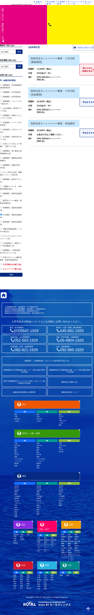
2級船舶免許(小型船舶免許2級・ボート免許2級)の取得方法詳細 (70, 371)
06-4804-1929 (72, 340)
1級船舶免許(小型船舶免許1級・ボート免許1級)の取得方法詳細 (24, 371)
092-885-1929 (72, 350)
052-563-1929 (26, 340)
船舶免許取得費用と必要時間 (24, 392)
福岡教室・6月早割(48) (10, 97)
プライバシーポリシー (75, 3)
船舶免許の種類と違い (69, 382)
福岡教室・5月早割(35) (10, 92)
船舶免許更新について (69, 392)
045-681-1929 (72, 331)
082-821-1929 (26, 350)
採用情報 (61, 3)
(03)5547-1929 (26, 331)
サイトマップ (88, 2)
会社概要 (50, 3)
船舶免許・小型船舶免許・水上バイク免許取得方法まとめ (47, 361)
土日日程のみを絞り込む (11, 264)
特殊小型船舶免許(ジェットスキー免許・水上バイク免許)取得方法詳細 (24, 382)
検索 (11, 275)
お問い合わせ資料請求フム (3, 24)
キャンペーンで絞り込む (11, 269)
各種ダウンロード (38, 2)
